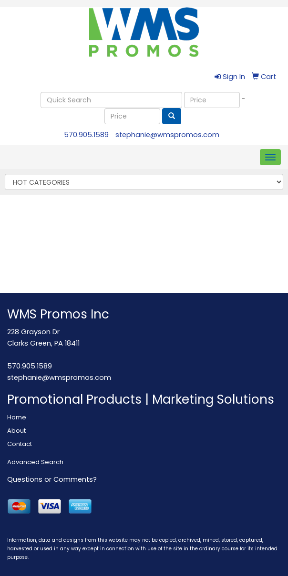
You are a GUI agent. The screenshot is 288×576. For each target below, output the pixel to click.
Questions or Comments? (52, 479)
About (16, 430)
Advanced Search (35, 462)
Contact (19, 443)
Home (16, 417)
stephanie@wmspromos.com (167, 134)
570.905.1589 (86, 134)
